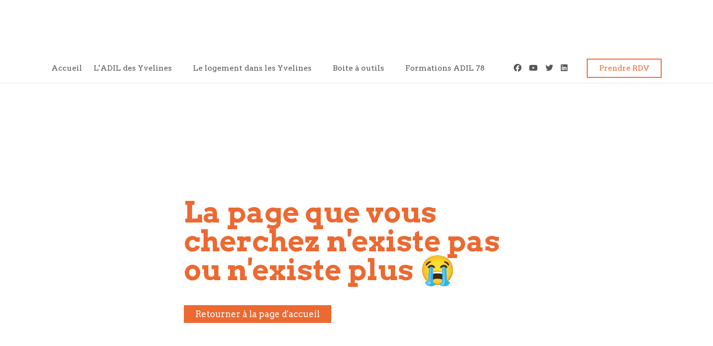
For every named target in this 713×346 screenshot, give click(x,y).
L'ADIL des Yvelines (133, 68)
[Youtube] (533, 68)
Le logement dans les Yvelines (252, 68)
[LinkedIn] (564, 68)
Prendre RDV (624, 68)
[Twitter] (549, 68)
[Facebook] (517, 68)
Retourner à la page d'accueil (257, 314)
